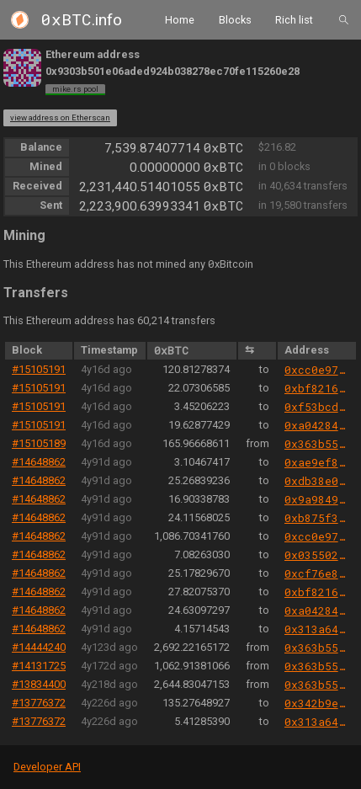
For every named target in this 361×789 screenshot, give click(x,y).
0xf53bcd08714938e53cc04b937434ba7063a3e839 (316, 406)
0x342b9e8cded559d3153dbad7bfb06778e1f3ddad (316, 703)
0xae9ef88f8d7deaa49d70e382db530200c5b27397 (316, 462)
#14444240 (39, 647)
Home (179, 19)
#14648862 (39, 462)
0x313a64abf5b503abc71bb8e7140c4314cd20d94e (316, 629)
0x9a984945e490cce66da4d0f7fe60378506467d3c (316, 499)
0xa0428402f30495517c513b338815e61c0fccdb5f (316, 425)
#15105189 (39, 443)
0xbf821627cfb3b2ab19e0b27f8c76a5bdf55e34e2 (316, 388)
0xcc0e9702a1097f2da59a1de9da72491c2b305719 (316, 369)
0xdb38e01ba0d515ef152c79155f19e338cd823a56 (316, 481)
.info (81, 20)
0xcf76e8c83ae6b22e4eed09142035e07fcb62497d (316, 573)
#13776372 (39, 702)
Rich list (294, 19)
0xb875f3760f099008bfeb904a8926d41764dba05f (316, 518)
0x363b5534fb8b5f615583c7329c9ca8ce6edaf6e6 (316, 443)
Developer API (47, 766)
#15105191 (39, 369)
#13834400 (39, 684)
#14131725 (39, 665)
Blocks (235, 19)
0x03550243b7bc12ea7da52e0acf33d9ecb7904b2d (316, 555)
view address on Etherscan (60, 117)
